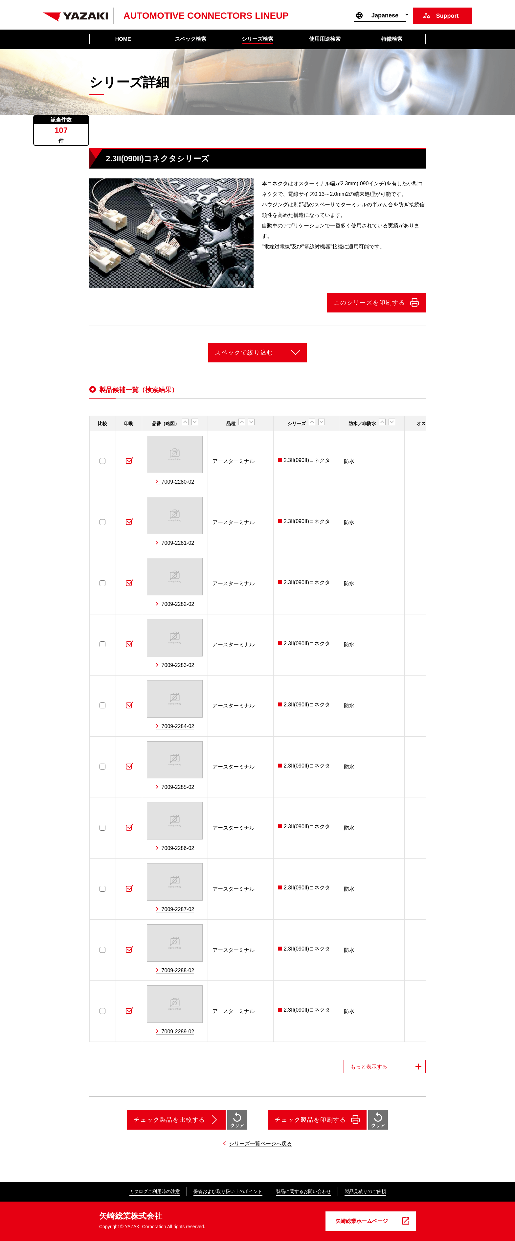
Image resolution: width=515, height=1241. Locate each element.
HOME (123, 39)
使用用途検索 (325, 39)
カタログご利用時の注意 (154, 1191)
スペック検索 (190, 39)
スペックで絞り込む (244, 352)
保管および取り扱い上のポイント (227, 1191)
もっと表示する (368, 1066)
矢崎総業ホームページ (361, 1221)
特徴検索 (391, 39)
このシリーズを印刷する (369, 302)
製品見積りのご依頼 (365, 1191)
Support (447, 15)
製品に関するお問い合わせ (303, 1191)
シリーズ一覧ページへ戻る (260, 1143)
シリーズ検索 (257, 39)
